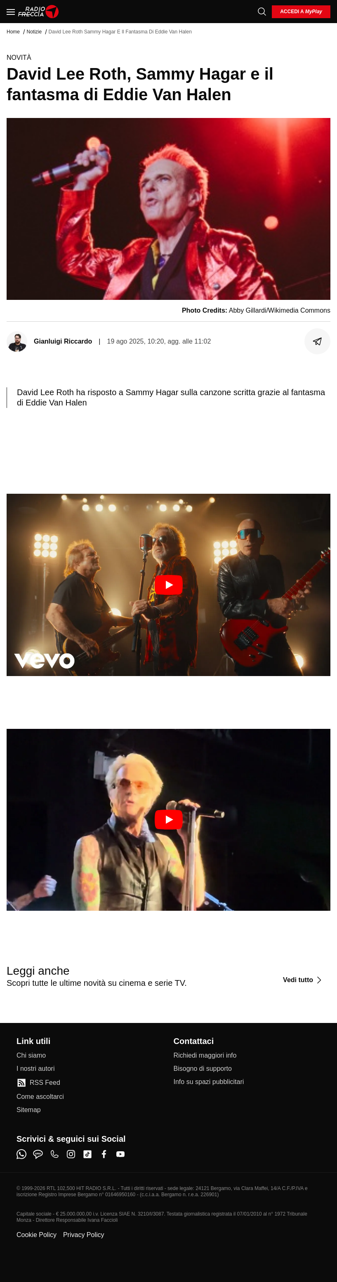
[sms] (38, 1154)
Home (13, 32)
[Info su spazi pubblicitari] (209, 1082)
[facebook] (104, 1154)
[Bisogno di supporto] (203, 1069)
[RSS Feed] (38, 1083)
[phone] (54, 1154)
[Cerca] (262, 11)
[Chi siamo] (31, 1055)
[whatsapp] (21, 1154)
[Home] (38, 11)
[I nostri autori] (35, 1069)
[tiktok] (87, 1154)
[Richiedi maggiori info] (205, 1055)
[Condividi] (317, 341)
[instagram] (71, 1154)
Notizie (34, 32)
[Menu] (11, 11)
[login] (301, 11)
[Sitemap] (28, 1110)
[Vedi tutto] (303, 980)
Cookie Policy (36, 1234)
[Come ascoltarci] (40, 1097)
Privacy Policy (83, 1234)
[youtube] (120, 1154)
